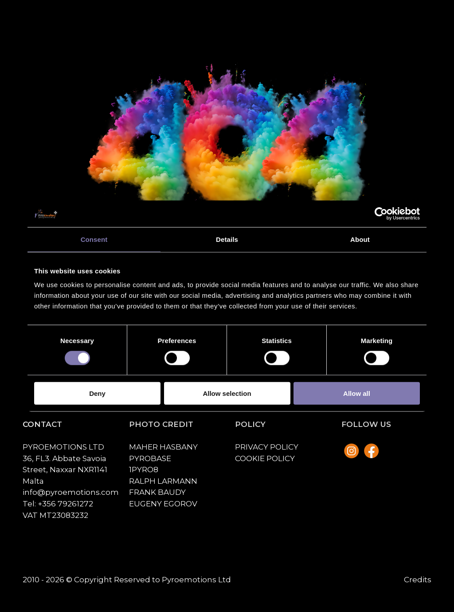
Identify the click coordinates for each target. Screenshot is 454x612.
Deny (97, 393)
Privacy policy (266, 446)
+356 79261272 (65, 503)
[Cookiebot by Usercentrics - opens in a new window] (381, 213)
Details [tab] (227, 239)
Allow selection (227, 393)
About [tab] (360, 239)
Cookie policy (265, 458)
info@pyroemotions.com (71, 492)
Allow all (356, 393)
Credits (417, 579)
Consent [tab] (94, 239)
